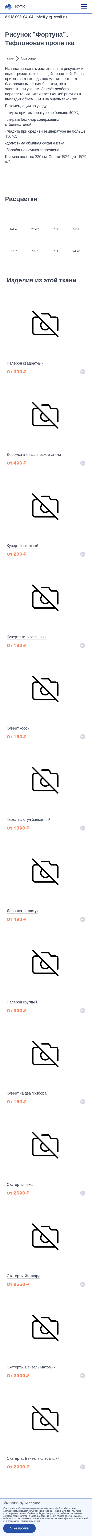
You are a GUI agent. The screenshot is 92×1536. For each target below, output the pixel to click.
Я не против (19, 1528)
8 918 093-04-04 (19, 16)
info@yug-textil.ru (51, 16)
